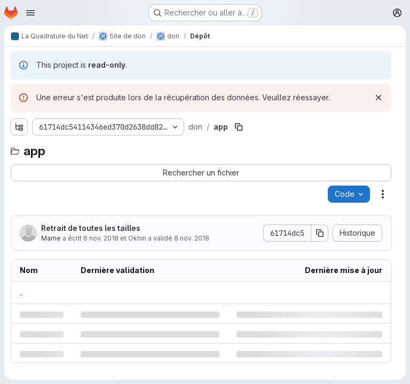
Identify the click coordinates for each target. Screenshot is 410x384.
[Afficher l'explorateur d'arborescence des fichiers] (19, 126)
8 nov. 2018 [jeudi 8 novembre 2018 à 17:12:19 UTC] (191, 238)
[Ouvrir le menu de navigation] (30, 12)
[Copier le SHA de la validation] (319, 233)
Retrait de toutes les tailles (90, 228)
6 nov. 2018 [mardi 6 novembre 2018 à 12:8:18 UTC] (101, 238)
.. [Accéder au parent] (21, 292)
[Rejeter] (378, 97)
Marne (51, 238)
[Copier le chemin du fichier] (238, 126)
